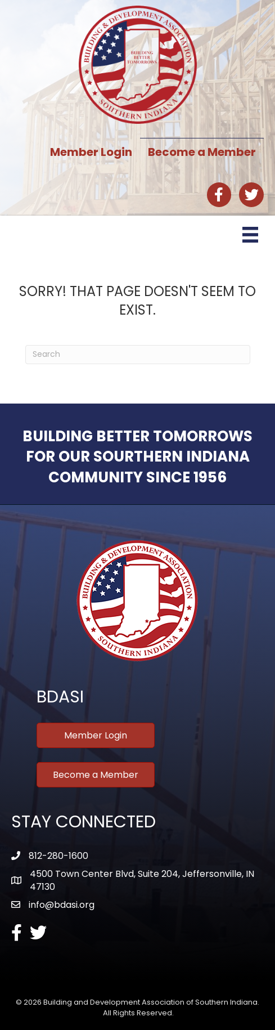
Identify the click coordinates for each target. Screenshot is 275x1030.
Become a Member (202, 152)
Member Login (91, 152)
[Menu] (250, 234)
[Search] (137, 354)
